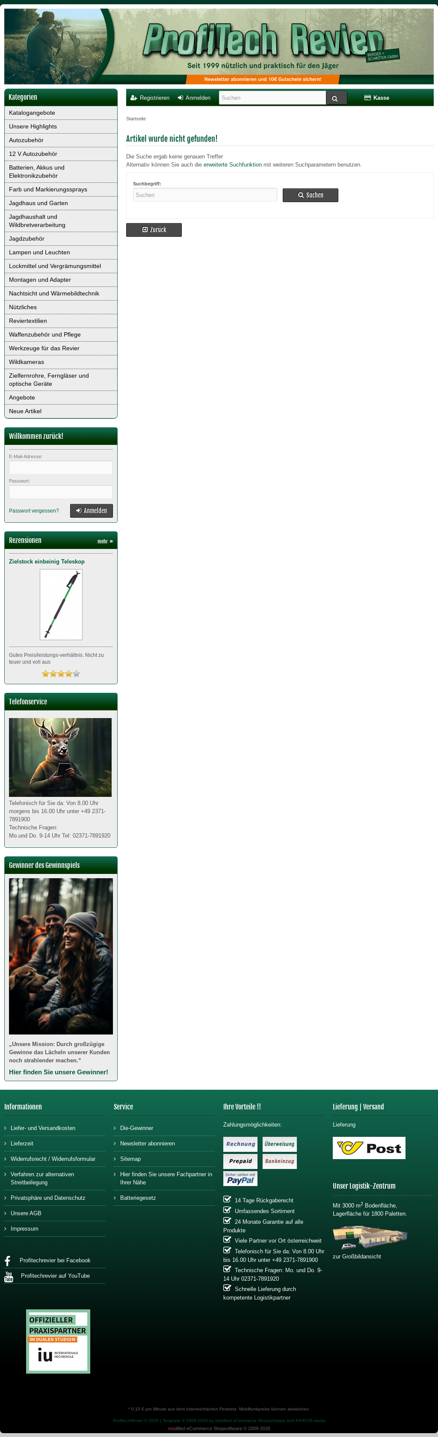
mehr (105, 541)
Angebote (22, 397)
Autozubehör (26, 140)
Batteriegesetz (135, 1197)
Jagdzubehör (26, 238)
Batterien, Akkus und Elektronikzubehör (37, 171)
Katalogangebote (32, 112)
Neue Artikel (25, 411)
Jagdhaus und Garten (38, 203)
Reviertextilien (28, 320)
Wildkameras (26, 361)
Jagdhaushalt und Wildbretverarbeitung (37, 220)
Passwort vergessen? (34, 511)
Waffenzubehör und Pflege (45, 334)
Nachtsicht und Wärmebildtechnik (54, 293)
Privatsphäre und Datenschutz (45, 1197)
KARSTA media (311, 1420)
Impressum (21, 1228)
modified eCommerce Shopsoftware (250, 1420)
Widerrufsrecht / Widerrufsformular (49, 1158)
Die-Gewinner (133, 1127)
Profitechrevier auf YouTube (47, 1277)
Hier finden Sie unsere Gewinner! (58, 1072)
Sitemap (127, 1158)
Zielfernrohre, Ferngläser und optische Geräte (49, 379)
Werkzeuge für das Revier (44, 348)
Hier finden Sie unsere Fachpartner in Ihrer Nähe (163, 1178)
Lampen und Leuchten (39, 252)
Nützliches (23, 307)
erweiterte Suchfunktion (233, 164)
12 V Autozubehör (33, 153)
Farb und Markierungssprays (48, 189)
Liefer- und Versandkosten (39, 1127)
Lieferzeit (18, 1143)
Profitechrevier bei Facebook (47, 1261)
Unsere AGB (22, 1212)
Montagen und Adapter (40, 279)
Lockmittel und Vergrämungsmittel (55, 265)
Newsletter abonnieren (144, 1143)
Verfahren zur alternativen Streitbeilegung (39, 1178)
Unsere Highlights (33, 126)
